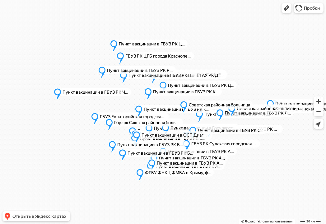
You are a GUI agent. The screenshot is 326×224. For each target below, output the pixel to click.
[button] (286, 8)
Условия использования (275, 221)
